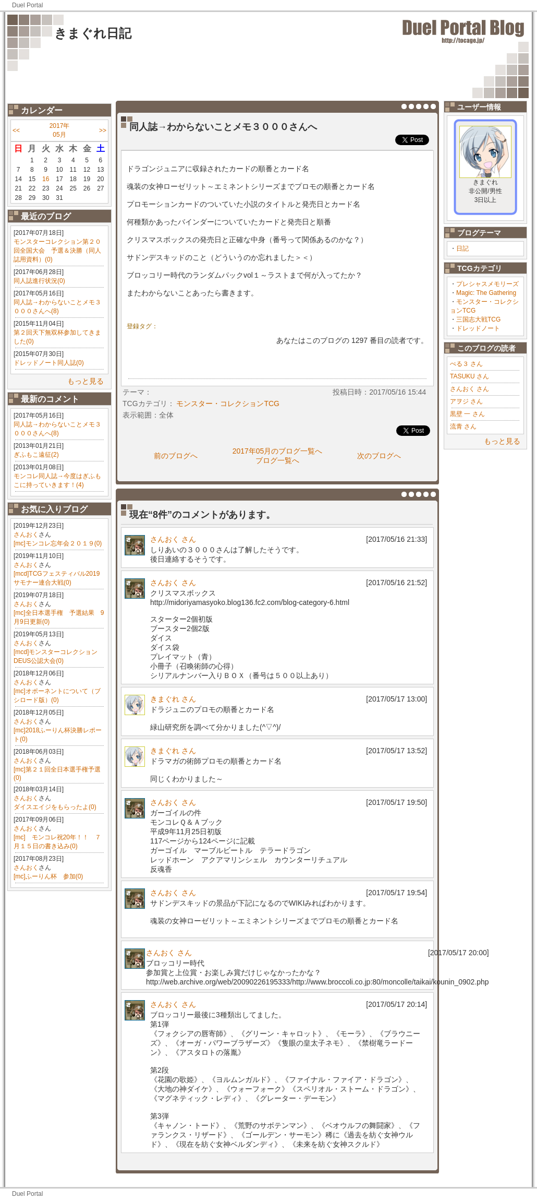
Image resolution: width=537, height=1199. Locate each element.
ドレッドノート (478, 328)
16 (45, 179)
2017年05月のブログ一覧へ (278, 451)
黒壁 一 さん (467, 414)
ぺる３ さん (466, 363)
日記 (462, 248)
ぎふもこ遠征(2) (36, 454)
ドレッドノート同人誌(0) (49, 362)
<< (16, 130)
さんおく (26, 534)
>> (102, 130)
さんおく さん (469, 389)
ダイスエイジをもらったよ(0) (55, 807)
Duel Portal (27, 5)
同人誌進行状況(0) (39, 280)
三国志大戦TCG (478, 319)
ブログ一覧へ (277, 460)
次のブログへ (379, 456)
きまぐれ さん (173, 699)
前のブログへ (176, 456)
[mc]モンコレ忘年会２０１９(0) (58, 543)
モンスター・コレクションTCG (227, 403)
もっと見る (85, 381)
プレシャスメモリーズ (487, 284)
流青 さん (463, 426)
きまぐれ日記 (92, 33)
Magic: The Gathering (486, 292)
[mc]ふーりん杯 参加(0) (48, 876)
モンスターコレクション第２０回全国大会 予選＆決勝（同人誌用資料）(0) (57, 250)
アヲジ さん (466, 401)
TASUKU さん (469, 376)
